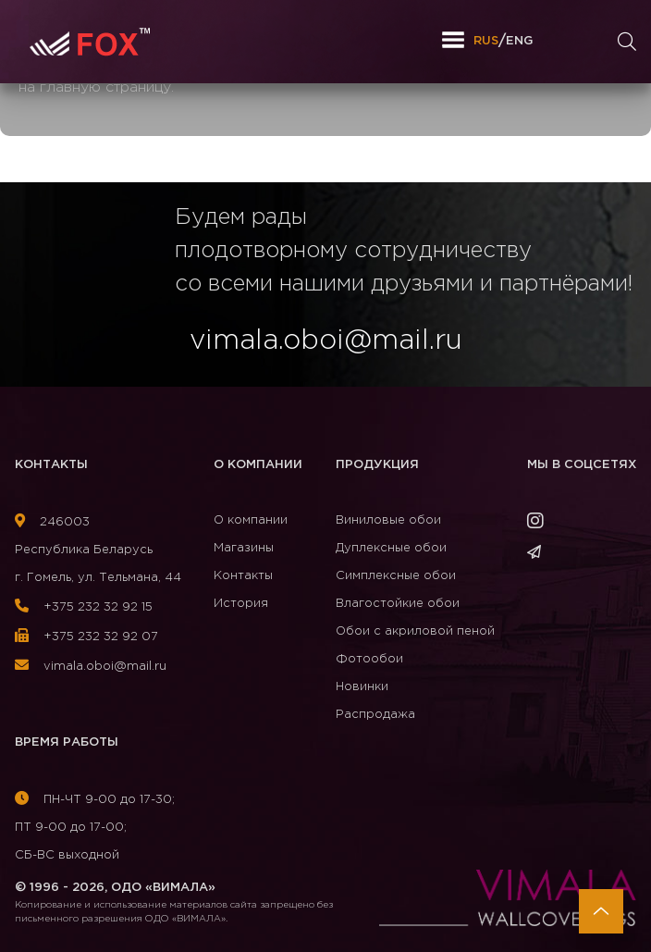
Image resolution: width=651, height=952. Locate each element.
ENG (519, 41)
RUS (485, 41)
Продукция (377, 465)
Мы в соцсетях (581, 465)
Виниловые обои (388, 520)
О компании (258, 465)
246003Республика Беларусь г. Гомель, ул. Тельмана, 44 (98, 550)
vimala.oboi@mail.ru (90, 666)
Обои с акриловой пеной (415, 631)
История (241, 604)
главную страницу (105, 87)
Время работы (66, 742)
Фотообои (369, 659)
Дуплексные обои (391, 548)
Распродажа (375, 715)
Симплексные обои (396, 576)
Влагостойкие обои (398, 604)
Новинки (362, 687)
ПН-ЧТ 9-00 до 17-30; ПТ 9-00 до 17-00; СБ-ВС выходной (95, 827)
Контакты (51, 465)
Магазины (244, 548)
